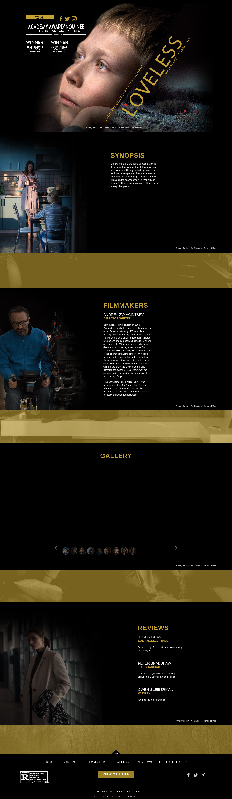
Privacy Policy (92, 127)
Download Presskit (134, 127)
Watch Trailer (39, 17)
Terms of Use (118, 127)
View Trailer (116, 774)
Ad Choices (105, 127)
